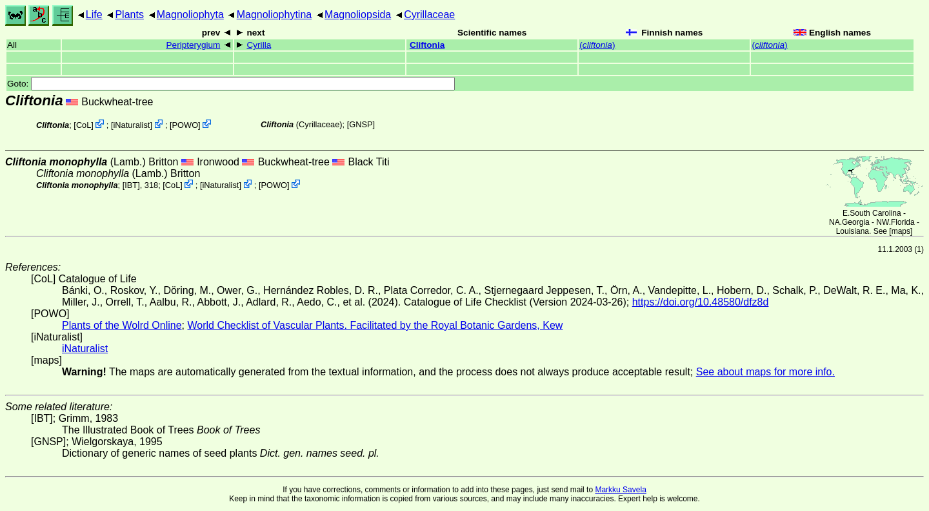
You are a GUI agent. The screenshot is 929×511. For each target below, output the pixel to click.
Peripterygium (193, 45)
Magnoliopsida (358, 14)
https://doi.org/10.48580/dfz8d (700, 302)
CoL (83, 125)
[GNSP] (361, 124)
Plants (129, 14)
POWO (185, 125)
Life (94, 14)
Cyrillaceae (429, 14)
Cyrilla (258, 45)
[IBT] (131, 185)
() (597, 45)
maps (901, 231)
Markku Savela (620, 489)
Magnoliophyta (190, 14)
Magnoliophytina (274, 14)
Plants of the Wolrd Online (122, 325)
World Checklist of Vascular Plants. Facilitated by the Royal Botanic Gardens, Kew (375, 325)
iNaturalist (132, 125)
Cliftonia (427, 45)
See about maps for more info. (765, 371)
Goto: (231, 84)
